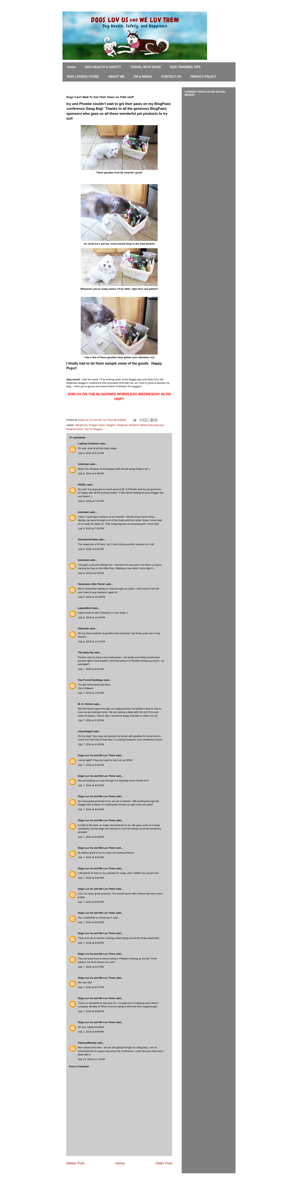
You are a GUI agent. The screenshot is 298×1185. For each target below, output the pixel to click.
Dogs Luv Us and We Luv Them (96, 755)
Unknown (83, 464)
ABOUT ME (116, 76)
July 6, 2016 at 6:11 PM (91, 453)
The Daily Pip (86, 652)
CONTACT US (171, 76)
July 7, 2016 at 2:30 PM (91, 720)
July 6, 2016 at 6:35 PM (91, 473)
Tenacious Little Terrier (91, 584)
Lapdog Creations (88, 443)
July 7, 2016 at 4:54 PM (91, 744)
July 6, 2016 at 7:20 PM (91, 528)
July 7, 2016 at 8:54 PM (91, 809)
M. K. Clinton (85, 704)
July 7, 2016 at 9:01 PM (91, 857)
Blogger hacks (97, 425)
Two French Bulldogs (90, 680)
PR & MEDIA (143, 76)
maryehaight (85, 731)
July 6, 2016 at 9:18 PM (91, 573)
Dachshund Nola (88, 539)
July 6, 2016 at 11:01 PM (91, 641)
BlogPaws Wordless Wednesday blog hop (140, 425)
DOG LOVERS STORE (83, 76)
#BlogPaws (81, 425)
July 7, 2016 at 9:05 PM (91, 901)
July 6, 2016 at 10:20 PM (91, 617)
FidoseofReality (87, 1042)
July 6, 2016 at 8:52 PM (91, 549)
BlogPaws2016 (74, 429)
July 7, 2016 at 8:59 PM (91, 836)
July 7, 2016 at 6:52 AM (91, 669)
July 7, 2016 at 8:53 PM (91, 765)
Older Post (164, 1163)
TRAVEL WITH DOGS (145, 67)
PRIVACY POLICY (203, 76)
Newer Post (75, 1163)
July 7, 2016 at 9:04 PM (91, 877)
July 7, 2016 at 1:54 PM (91, 692)
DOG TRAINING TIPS (185, 67)
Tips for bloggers (93, 429)
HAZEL (82, 484)
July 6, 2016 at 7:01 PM (91, 501)
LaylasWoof (85, 608)
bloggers (111, 425)
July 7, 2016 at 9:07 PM (91, 966)
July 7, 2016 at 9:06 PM (91, 942)
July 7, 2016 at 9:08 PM (91, 1011)
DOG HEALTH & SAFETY (103, 67)
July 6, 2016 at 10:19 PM (91, 596)
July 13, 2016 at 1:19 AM (91, 1059)
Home (71, 67)
